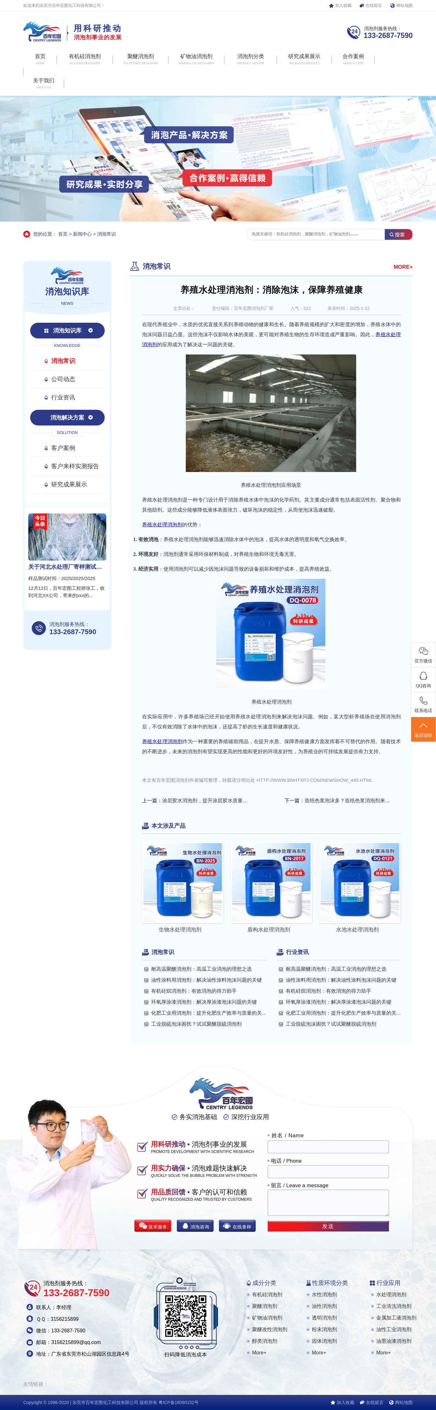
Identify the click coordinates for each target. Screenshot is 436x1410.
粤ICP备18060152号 (178, 1402)
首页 (63, 234)
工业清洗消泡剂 (393, 1306)
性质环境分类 (330, 1283)
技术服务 (157, 1226)
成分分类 (264, 1283)
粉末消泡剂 (324, 1329)
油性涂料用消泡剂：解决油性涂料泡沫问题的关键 (206, 980)
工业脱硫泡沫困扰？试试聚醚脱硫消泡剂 (196, 1024)
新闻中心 (82, 234)
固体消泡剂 (324, 1341)
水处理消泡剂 (391, 1294)
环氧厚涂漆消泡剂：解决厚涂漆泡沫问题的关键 (204, 1002)
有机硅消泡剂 (267, 1294)
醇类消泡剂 (264, 1341)
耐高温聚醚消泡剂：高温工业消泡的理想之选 (201, 969)
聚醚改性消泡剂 (269, 1329)
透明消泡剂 (324, 1317)
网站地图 (404, 5)
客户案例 (63, 448)
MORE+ (403, 267)
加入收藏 (343, 5)
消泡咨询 (199, 1226)
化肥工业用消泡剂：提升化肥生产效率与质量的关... (208, 1013)
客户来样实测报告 (75, 466)
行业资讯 (63, 397)
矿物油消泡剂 (267, 1317)
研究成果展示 (69, 484)
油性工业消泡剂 (393, 1329)
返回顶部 (423, 729)
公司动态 (63, 379)
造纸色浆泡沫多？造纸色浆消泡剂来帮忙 (348, 800)
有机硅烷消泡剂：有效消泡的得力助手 (194, 991)
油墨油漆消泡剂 (393, 1341)
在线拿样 (242, 1226)
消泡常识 (106, 234)
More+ (259, 1352)
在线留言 (374, 5)
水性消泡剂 (324, 1294)
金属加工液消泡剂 (396, 1317)
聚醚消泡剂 (264, 1306)
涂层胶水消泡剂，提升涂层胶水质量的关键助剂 (206, 800)
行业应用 (388, 1283)
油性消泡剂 (324, 1306)
